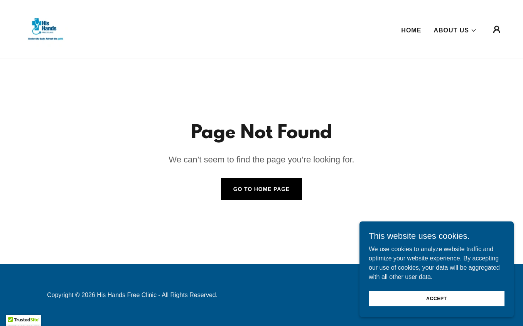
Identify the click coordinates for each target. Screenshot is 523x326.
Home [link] (411, 30)
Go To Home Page (261, 189)
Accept (436, 309)
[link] (45, 28)
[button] (455, 30)
